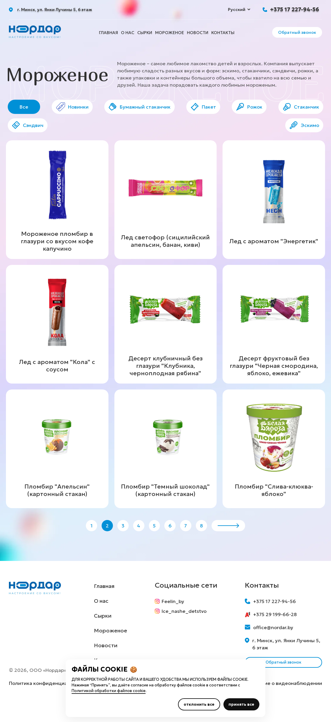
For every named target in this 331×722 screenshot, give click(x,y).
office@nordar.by (269, 644)
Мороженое (169, 32)
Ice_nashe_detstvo (184, 631)
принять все (241, 704)
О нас (127, 32)
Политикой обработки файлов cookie (109, 690)
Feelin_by (172, 618)
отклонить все (199, 704)
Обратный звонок (297, 32)
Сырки (144, 32)
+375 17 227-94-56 (294, 9)
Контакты (222, 32)
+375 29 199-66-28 (271, 631)
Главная (108, 32)
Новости (197, 32)
